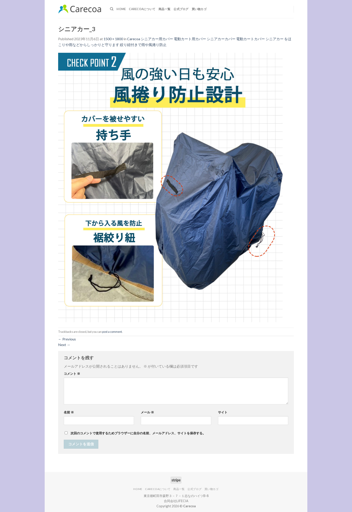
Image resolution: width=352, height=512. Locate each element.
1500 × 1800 (113, 39)
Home (121, 9)
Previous (67, 339)
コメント (72, 373)
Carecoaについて (142, 9)
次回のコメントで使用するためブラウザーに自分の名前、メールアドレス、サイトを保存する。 (138, 433)
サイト (222, 412)
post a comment (112, 331)
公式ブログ (181, 9)
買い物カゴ (199, 9)
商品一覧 (164, 9)
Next (64, 344)
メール (147, 412)
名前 (69, 412)
